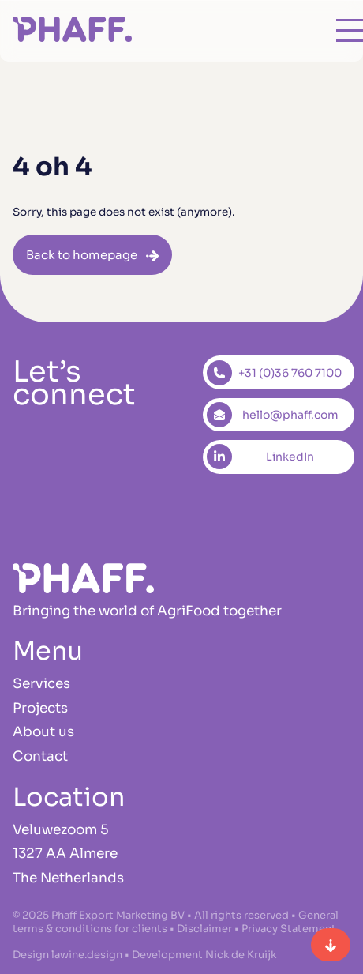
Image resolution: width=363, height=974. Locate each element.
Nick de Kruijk (240, 954)
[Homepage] (72, 31)
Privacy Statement (288, 928)
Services (41, 683)
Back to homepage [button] (81, 254)
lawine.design (86, 954)
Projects (40, 708)
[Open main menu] (336, 30)
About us (43, 732)
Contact (40, 756)
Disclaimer (204, 928)
